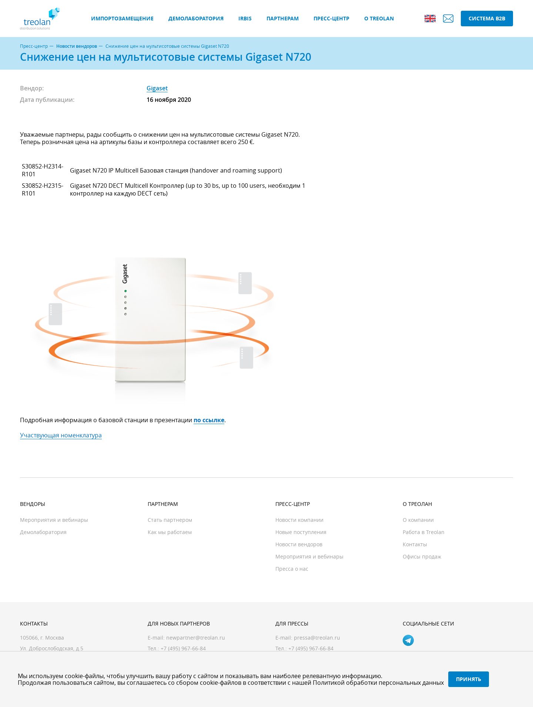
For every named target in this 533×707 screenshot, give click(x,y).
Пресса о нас (291, 568)
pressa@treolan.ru (317, 637)
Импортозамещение (122, 18)
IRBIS (245, 18)
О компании (418, 519)
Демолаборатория (196, 18)
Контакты (415, 544)
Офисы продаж (422, 556)
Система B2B (487, 18)
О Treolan (379, 18)
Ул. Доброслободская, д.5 (51, 648)
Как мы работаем (170, 532)
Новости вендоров (76, 46)
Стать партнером (170, 519)
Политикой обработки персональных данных (378, 682)
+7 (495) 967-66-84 (310, 648)
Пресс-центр (331, 18)
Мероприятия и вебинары (54, 519)
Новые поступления (300, 532)
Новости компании (299, 519)
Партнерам (282, 18)
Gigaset (157, 88)
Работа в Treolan (424, 532)
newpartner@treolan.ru (195, 637)
